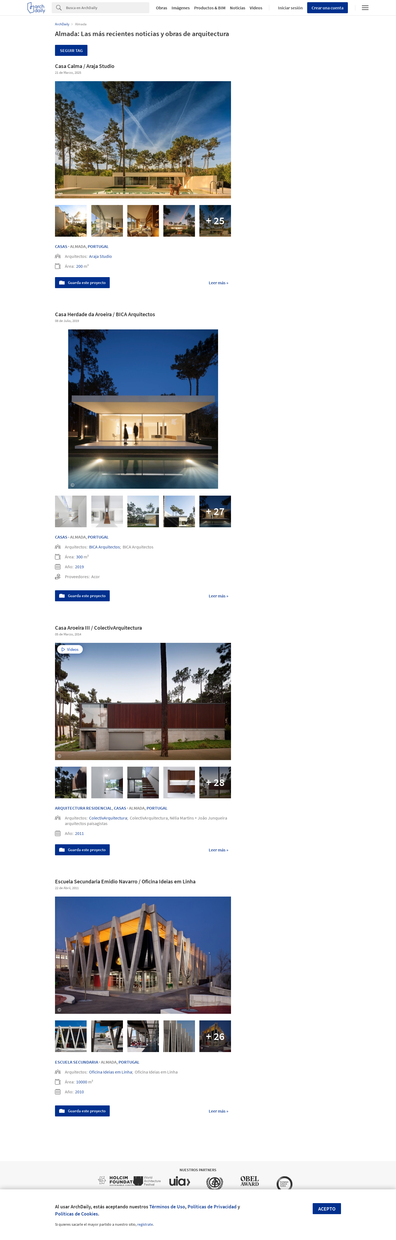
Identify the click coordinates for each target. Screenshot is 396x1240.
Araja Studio (100, 256)
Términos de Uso (167, 1206)
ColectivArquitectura (108, 818)
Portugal (98, 246)
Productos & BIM (210, 8)
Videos (256, 8)
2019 (79, 566)
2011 (79, 833)
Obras (161, 8)
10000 (81, 1082)
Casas (61, 246)
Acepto (327, 1209)
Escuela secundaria (76, 1062)
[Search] (107, 7)
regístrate (145, 1224)
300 (79, 556)
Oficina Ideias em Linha (110, 1072)
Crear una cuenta (327, 7)
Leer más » (218, 282)
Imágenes (181, 8)
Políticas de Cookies (76, 1214)
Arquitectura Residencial (83, 808)
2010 (79, 1091)
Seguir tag (71, 50)
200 (79, 266)
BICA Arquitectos (104, 547)
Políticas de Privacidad (212, 1206)
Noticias (237, 8)
